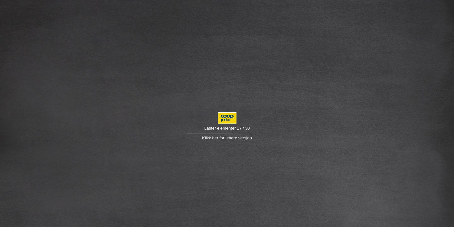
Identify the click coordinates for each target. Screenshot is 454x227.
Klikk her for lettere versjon (227, 138)
